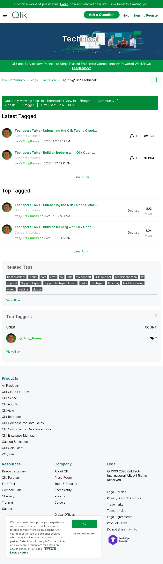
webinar (24, 289)
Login (64, 4)
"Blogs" (85, 101)
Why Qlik (8, 454)
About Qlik (62, 471)
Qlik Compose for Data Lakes (23, 423)
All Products (10, 385)
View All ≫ (81, 177)
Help (126, 15)
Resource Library (14, 471)
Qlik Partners (11, 477)
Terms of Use (116, 511)
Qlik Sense (9, 398)
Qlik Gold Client (12, 448)
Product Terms (117, 523)
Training (7, 502)
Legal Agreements (119, 517)
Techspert (97, 283)
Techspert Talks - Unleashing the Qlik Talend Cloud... (56, 130)
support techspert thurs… (60, 283)
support (12, 283)
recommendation (126, 277)
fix (61, 277)
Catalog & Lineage (15, 442)
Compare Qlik (11, 490)
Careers (60, 502)
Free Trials (9, 484)
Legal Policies (116, 492)
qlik (69, 277)
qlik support (83, 277)
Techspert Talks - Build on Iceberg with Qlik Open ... (55, 152)
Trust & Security (66, 484)
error (53, 277)
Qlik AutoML (10, 404)
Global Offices (65, 514)
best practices (16, 277)
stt (142, 277)
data (43, 277)
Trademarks (115, 504)
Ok (84, 524)
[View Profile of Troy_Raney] (31, 141)
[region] (53, 537)
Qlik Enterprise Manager (18, 435)
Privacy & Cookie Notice (124, 498)
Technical (80, 38)
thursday (113, 283)
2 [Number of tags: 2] (156, 338)
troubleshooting (133, 283)
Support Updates (27, 136)
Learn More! (81, 68)
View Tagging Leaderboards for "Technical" (81, 315)
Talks (83, 283)
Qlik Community (13, 80)
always (37, 289)
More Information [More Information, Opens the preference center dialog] (84, 533)
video (11, 289)
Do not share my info (122, 529)
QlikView (8, 410)
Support (7, 509)
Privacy (60, 496)
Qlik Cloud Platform (15, 392)
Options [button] (156, 80)
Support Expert (31, 283)
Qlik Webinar (103, 277)
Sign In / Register (146, 15)
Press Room (63, 477)
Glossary (8, 496)
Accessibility (63, 490)
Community (106, 101)
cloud (33, 277)
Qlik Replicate (11, 417)
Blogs (34, 80)
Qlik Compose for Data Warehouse (26, 429)
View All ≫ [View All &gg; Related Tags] (13, 300)
